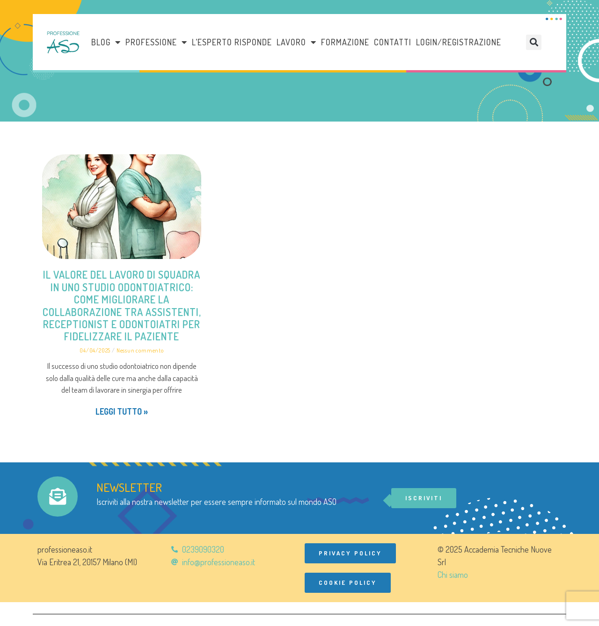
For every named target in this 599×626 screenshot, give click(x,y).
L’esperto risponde (232, 42)
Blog (106, 42)
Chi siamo (453, 574)
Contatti (392, 42)
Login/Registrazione (458, 42)
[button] (533, 42)
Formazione (345, 42)
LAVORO (296, 42)
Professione (156, 42)
